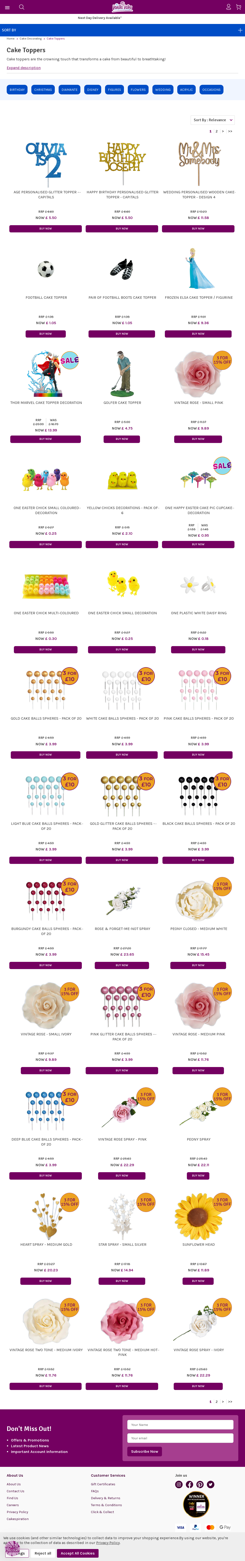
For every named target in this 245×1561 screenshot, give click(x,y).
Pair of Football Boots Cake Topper (122, 297)
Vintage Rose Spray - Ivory (199, 1350)
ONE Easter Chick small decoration (122, 613)
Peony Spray (199, 1139)
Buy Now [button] (45, 228)
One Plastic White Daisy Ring (199, 613)
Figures (114, 90)
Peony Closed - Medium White (198, 928)
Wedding (163, 90)
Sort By (122, 30)
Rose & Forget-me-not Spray (122, 928)
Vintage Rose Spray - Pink (122, 1139)
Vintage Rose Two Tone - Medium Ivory (46, 1350)
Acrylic (186, 90)
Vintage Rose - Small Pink (198, 402)
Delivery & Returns (105, 1498)
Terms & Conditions (106, 1505)
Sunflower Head (199, 1244)
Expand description (24, 67)
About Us (14, 1484)
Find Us (12, 1498)
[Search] (21, 7)
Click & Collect (102, 1512)
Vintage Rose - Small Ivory (46, 1034)
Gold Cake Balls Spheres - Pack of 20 (46, 718)
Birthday (17, 90)
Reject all (43, 1553)
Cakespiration (18, 1519)
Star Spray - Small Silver (122, 1244)
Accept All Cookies (78, 1553)
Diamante (69, 90)
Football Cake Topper (46, 297)
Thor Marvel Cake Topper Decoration (46, 402)
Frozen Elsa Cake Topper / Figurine (199, 297)
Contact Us (15, 1491)
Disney (92, 90)
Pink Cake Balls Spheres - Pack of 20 (199, 718)
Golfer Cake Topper (122, 402)
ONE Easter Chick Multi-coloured (46, 613)
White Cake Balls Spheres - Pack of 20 (122, 718)
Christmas (43, 90)
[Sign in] (230, 7)
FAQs (95, 1491)
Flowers (138, 90)
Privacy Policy (17, 1512)
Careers (13, 1505)
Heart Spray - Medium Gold (46, 1244)
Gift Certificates (103, 1484)
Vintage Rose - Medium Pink (199, 1034)
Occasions (211, 90)
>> (230, 131)
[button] (12, 1548)
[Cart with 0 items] (240, 8)
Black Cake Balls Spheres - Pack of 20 (198, 823)
